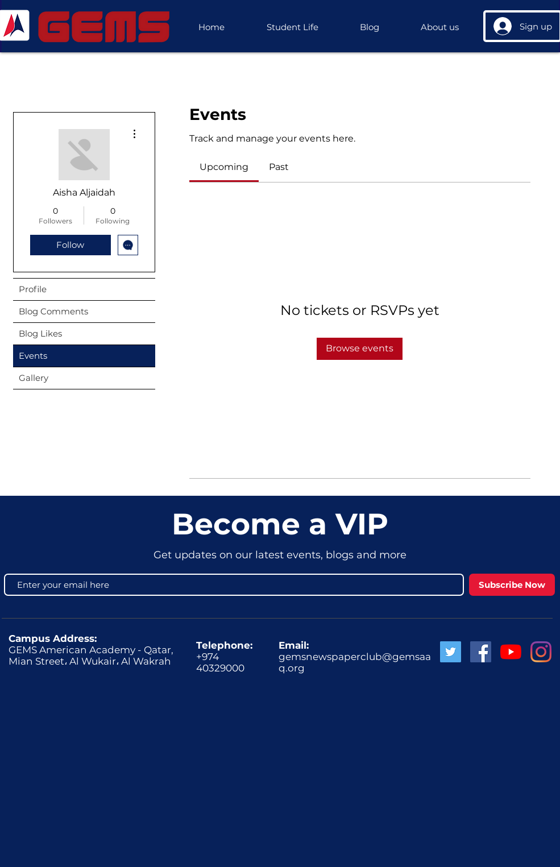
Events (33, 355)
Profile (33, 289)
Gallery (33, 377)
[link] (224, 166)
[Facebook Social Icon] (480, 651)
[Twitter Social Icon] (450, 651)
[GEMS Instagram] (540, 651)
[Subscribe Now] (512, 585)
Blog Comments (53, 311)
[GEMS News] (510, 651)
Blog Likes (40, 333)
